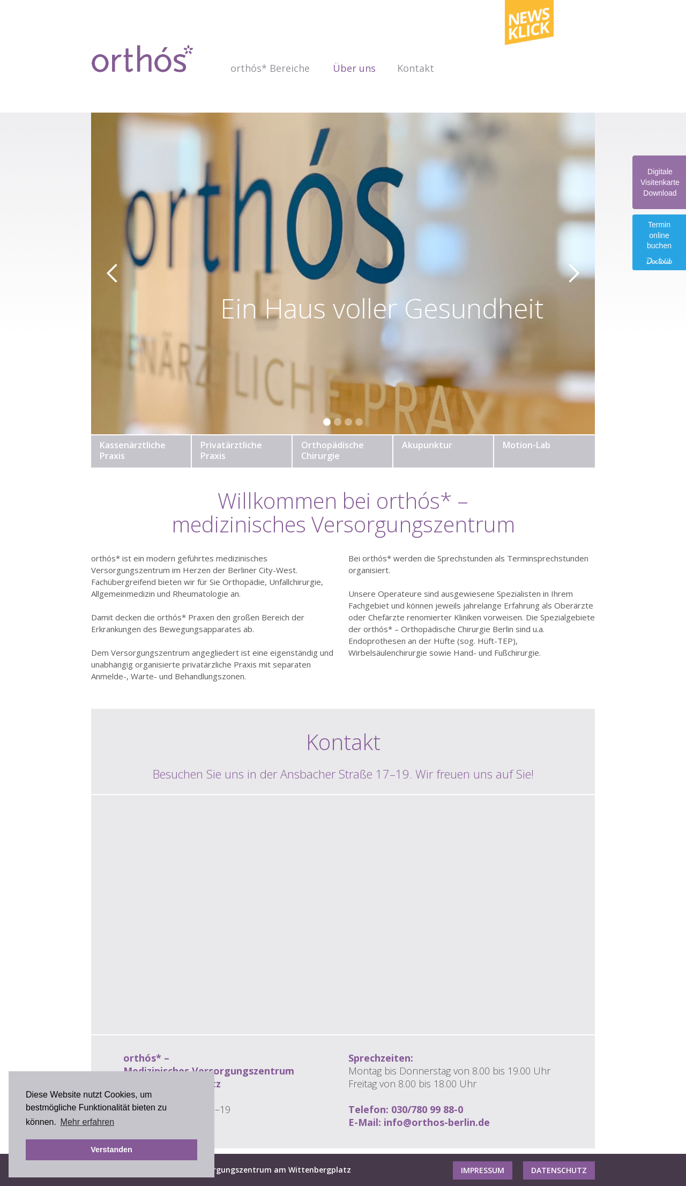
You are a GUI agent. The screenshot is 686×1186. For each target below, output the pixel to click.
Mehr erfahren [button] (88, 1121)
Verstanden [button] (111, 1149)
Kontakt (415, 68)
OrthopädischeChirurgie (332, 450)
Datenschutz (559, 1170)
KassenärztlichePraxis (133, 450)
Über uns (354, 68)
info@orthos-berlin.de (437, 1122)
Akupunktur (427, 445)
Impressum (482, 1170)
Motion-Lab (526, 445)
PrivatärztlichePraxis (231, 450)
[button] (271, 68)
